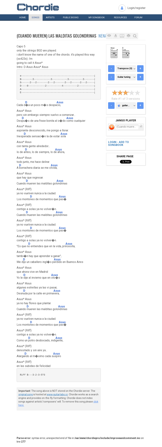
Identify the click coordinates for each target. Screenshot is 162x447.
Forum (138, 17)
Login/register (136, 8)
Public (71, 17)
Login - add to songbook (118, 143)
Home (22, 17)
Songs (35, 17)
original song (25, 394)
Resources (120, 17)
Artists (50, 17)
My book (97, 17)
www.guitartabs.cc (57, 394)
